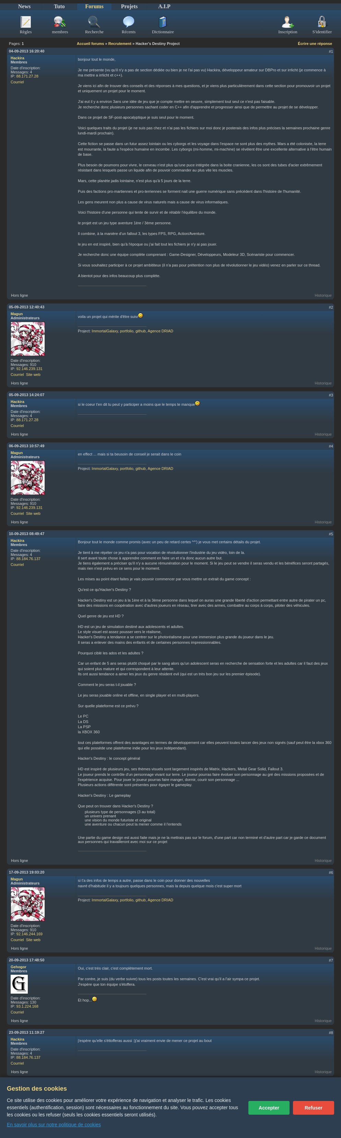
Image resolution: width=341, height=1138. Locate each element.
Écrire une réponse (315, 44)
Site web (33, 374)
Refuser (313, 1108)
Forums (94, 6)
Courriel (17, 82)
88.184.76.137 (28, 559)
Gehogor (18, 967)
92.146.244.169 (29, 934)
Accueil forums (90, 44)
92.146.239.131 (29, 369)
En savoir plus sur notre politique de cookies (54, 1124)
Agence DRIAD (160, 331)
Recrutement (119, 44)
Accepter (269, 1108)
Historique (323, 295)
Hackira (17, 58)
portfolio (126, 331)
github (141, 331)
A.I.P (164, 6)
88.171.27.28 (27, 76)
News (24, 6)
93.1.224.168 (27, 1006)
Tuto (59, 6)
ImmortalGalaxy (105, 331)
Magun (17, 314)
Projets (129, 6)
